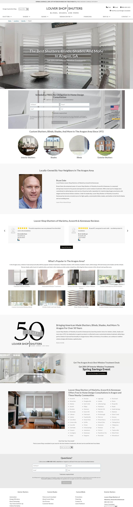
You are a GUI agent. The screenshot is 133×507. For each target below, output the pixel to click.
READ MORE (60, 343)
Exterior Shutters (105, 157)
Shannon (114, 412)
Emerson (86, 409)
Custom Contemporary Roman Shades (111, 286)
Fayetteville (87, 417)
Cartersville (73, 422)
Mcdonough (101, 414)
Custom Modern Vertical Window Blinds (111, 307)
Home (9, 21)
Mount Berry (102, 419)
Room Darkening (14, 501)
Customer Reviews (48, 503)
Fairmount (87, 414)
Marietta (100, 412)
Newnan (100, 427)
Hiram (86, 425)
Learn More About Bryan (63, 202)
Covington (73, 433)
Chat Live (60, 99)
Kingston (86, 435)
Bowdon (72, 409)
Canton (72, 417)
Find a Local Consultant (49, 497)
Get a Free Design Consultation (96, 373)
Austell (72, 406)
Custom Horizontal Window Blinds (22, 307)
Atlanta (72, 404)
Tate (113, 427)
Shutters (7, 16)
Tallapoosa (115, 425)
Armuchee (73, 401)
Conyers (72, 430)
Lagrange (100, 398)
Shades (26, 16)
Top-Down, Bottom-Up (16, 503)
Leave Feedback (80, 503)
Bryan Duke (61, 180)
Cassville (72, 425)
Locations (16, 21)
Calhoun (72, 414)
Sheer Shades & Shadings (81, 307)
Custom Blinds (80, 492)
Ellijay (85, 406)
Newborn (101, 425)
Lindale (100, 401)
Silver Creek (115, 414)
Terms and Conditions (46, 117)
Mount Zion (101, 422)
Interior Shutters (28, 157)
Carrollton (73, 419)
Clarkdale (72, 427)
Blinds (44, 16)
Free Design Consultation (87, 1)
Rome (113, 401)
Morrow (100, 417)
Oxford (100, 430)
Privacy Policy (57, 117)
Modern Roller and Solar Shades (51, 307)
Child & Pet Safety (15, 506)
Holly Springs (88, 427)
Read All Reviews (67, 247)
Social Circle (115, 419)
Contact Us (78, 501)
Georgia (23, 21)
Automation (13, 497)
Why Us (106, 16)
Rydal (113, 406)
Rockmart (115, 398)
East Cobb (87, 404)
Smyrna (114, 417)
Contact (126, 16)
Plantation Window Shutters (22, 286)
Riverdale (100, 435)
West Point (115, 433)
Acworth (72, 398)
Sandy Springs (116, 409)
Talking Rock (116, 422)
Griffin (86, 422)
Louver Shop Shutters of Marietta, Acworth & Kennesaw (81, 183)
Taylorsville (115, 430)
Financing (88, 16)
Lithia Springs (102, 404)
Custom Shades (52, 492)
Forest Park (87, 419)
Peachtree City (102, 433)
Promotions (78, 497)
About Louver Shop (48, 499)
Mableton (101, 406)
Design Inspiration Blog (9, 9)
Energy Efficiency (15, 499)
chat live (59, 461)
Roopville (115, 404)
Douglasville (87, 401)
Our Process (46, 501)
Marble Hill (101, 409)
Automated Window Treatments (51, 286)
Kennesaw (87, 433)
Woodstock (115, 435)
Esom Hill (86, 412)
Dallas (71, 435)
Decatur (86, 398)
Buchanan (72, 412)
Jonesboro (87, 430)
